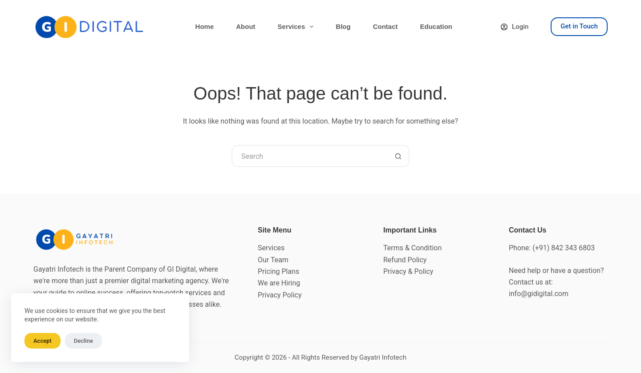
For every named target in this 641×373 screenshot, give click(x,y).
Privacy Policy (280, 295)
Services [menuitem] (297, 26)
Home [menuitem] (204, 26)
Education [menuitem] (436, 26)
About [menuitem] (245, 26)
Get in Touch (579, 26)
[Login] (515, 26)
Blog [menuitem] (343, 26)
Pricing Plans (278, 271)
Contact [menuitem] (385, 26)
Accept (42, 340)
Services (271, 248)
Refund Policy (404, 260)
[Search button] (398, 156)
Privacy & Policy (408, 271)
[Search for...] (309, 156)
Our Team (273, 260)
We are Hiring (279, 283)
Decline (83, 340)
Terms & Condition (412, 248)
